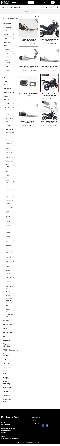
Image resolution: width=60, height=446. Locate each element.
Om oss (10, 7)
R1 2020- (8, 196)
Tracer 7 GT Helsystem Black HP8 (28, 121)
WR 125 (8, 270)
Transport (6, 395)
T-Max (7, 229)
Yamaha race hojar (7, 400)
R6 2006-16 (8, 211)
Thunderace (9, 245)
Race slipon (7, 92)
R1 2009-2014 (8, 186)
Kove (5, 77)
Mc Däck (6, 360)
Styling (5, 391)
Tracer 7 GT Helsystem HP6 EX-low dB (49, 121)
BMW (5, 38)
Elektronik (6, 340)
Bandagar (6, 320)
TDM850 (8, 232)
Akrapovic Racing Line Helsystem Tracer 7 (28, 39)
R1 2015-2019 (8, 192)
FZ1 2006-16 (9, 114)
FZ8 (7, 122)
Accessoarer (7, 23)
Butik (7, 11)
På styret (6, 378)
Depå (4, 336)
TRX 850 (8, 266)
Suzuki (6, 96)
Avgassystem (14, 11)
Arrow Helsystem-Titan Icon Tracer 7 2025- (28, 67)
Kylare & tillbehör (6, 355)
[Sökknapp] (32, 2)
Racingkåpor (7, 388)
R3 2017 (8, 204)
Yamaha (22, 11)
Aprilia (6, 31)
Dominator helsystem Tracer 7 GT (49, 67)
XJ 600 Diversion (10, 277)
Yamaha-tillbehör (8, 310)
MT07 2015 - (9, 144)
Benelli (6, 34)
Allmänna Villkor (36, 417)
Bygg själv (7, 42)
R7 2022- (8, 221)
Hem (3, 7)
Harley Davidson (7, 61)
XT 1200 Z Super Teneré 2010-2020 (10, 300)
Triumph (6, 103)
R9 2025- (8, 225)
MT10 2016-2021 (8, 165)
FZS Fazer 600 (10, 129)
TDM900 (8, 236)
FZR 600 (8, 125)
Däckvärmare (7, 332)
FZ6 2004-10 (9, 118)
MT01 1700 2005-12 (10, 133)
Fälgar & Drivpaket (6, 345)
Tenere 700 (7, 240)
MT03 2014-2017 (8, 138)
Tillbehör (7, 100)
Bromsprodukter (8, 324)
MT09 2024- (9, 161)
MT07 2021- (9, 148)
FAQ (7, 7)
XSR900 (8, 295)
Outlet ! (5, 374)
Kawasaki (7, 74)
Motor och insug (6, 369)
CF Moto (6, 46)
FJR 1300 (8, 111)
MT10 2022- (7, 170)
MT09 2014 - (9, 153)
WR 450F (8, 274)
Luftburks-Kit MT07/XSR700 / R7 (28, 94)
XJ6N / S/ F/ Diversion (9, 281)
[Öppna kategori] (13, 23)
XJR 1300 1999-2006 (10, 287)
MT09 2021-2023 (10, 157)
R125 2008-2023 (10, 200)
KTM (5, 81)
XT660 (7, 306)
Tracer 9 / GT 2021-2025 (9, 256)
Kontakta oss (17, 7)
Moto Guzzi (7, 85)
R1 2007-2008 (8, 181)
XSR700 (8, 291)
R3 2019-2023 (9, 207)
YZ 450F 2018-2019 (10, 315)
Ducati (6, 53)
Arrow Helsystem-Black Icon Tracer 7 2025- (49, 39)
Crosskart (7, 49)
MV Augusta (7, 88)
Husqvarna (7, 70)
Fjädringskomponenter (11, 350)
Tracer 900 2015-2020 (10, 262)
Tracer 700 (9, 252)
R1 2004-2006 (8, 176)
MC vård (6, 364)
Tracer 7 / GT (9, 248)
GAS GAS (7, 57)
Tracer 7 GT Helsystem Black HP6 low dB (49, 94)
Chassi (5, 328)
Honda (6, 66)
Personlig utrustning (6, 383)
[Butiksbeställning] (25, 17)
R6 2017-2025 (8, 217)
